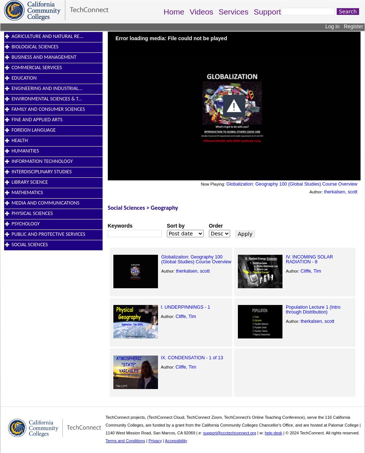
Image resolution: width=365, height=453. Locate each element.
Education (24, 78)
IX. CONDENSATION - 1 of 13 (192, 357)
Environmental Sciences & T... (47, 99)
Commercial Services (37, 67)
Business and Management (44, 57)
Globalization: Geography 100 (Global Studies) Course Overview (291, 184)
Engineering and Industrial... (47, 88)
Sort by (176, 226)
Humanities (25, 151)
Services (234, 11)
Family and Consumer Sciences (48, 109)
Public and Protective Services (48, 234)
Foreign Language (34, 130)
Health (20, 140)
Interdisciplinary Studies (42, 171)
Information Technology (42, 161)
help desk (273, 433)
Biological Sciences (35, 47)
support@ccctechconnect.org (229, 433)
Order (216, 226)
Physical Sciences (32, 213)
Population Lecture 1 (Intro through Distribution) (313, 309)
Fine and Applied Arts (37, 119)
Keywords (120, 226)
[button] (234, 106)
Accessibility (176, 440)
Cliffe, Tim (311, 271)
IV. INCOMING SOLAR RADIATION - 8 (309, 259)
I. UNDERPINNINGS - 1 (185, 307)
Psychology (26, 224)
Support (267, 11)
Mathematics (27, 192)
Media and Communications (46, 203)
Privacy (155, 440)
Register (353, 26)
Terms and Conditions (125, 440)
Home (174, 11)
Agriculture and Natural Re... (47, 36)
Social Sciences (30, 244)
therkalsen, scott (341, 192)
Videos (201, 11)
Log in (332, 26)
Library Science (30, 182)
